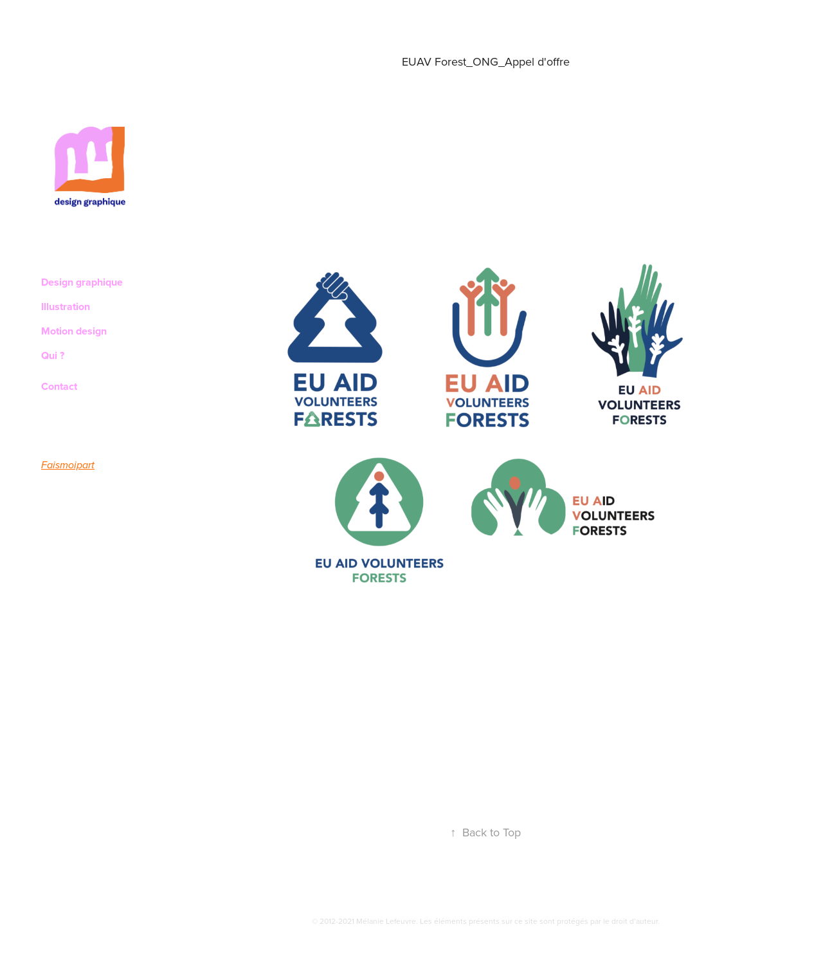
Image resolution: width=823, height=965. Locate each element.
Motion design (74, 331)
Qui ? (52, 355)
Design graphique (82, 282)
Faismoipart (68, 465)
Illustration (65, 306)
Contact (59, 386)
